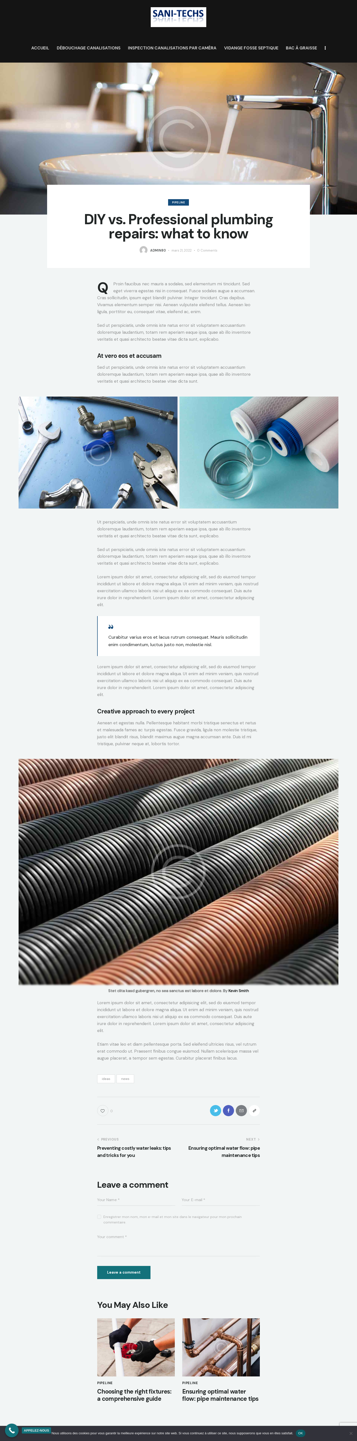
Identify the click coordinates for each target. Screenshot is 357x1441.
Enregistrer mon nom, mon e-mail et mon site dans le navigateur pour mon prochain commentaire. (172, 1219)
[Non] (350, 1433)
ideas (106, 1079)
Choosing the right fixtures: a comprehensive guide (134, 1395)
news (125, 1079)
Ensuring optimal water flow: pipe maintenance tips (220, 1395)
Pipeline (178, 202)
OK (300, 1433)
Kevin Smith (239, 990)
